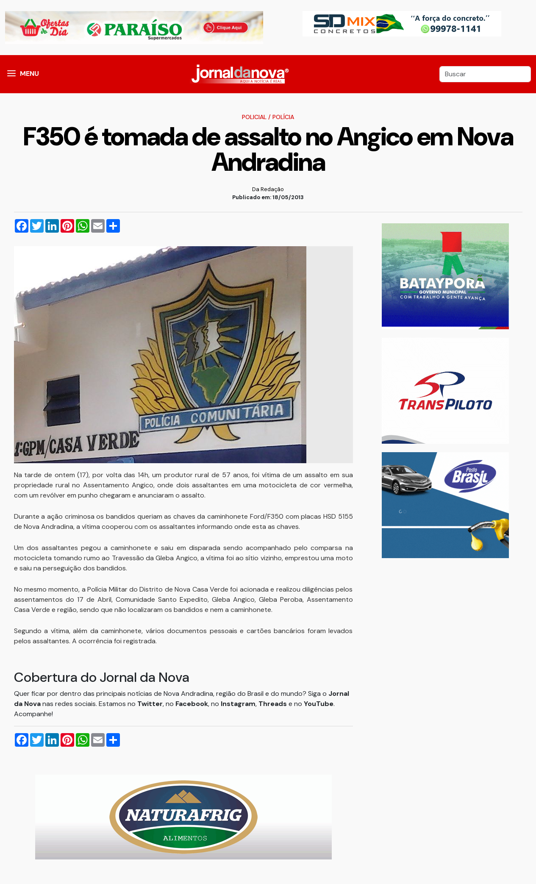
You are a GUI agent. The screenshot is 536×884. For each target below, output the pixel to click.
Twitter (150, 703)
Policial (254, 117)
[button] (11, 74)
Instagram (238, 703)
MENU (29, 73)
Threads (273, 703)
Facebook (191, 703)
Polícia (283, 117)
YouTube (318, 703)
